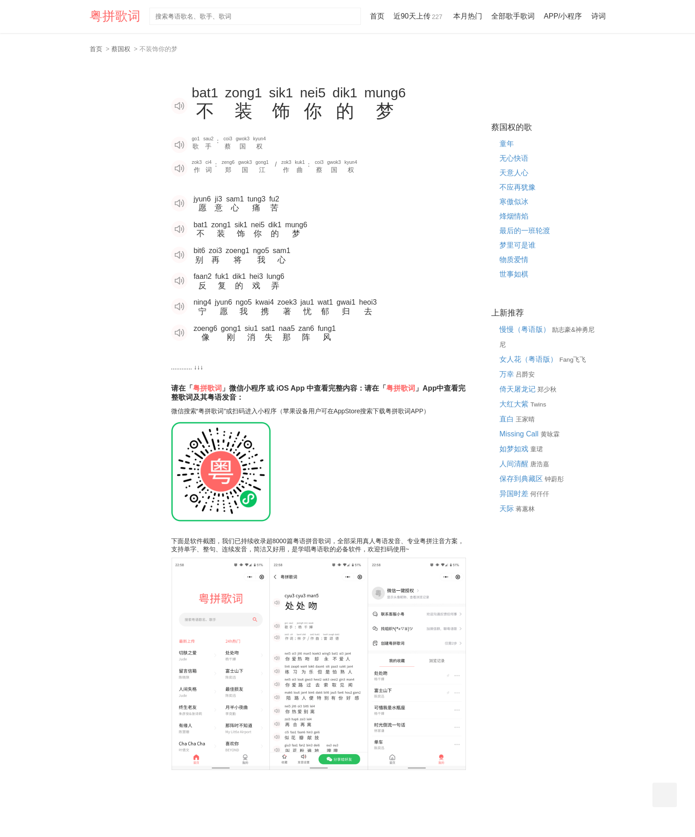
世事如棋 (513, 274)
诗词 (598, 16)
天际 (507, 508)
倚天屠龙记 (518, 389)
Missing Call (520, 434)
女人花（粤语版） (529, 359)
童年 (506, 144)
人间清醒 (514, 464)
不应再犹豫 (517, 187)
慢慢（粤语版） (525, 329)
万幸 (507, 374)
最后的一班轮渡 (524, 230)
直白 (507, 419)
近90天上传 (418, 16)
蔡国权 (120, 49)
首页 (377, 16)
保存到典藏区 (522, 479)
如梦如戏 (514, 449)
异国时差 (514, 493)
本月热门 (467, 16)
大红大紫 (514, 404)
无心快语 (513, 158)
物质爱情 (513, 259)
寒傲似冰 (513, 202)
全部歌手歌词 (513, 16)
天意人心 (513, 173)
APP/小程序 (563, 16)
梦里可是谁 (517, 245)
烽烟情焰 (513, 216)
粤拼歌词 (115, 16)
